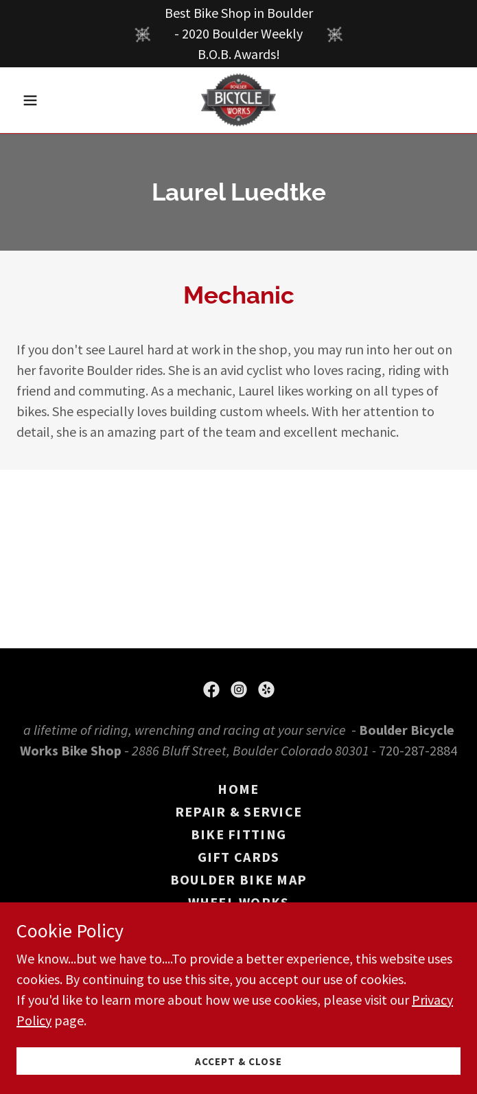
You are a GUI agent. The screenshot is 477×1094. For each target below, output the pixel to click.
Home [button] (238, 788)
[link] (239, 100)
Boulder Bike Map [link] (238, 879)
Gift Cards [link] (239, 856)
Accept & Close (238, 1061)
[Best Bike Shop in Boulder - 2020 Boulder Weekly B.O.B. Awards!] (238, 34)
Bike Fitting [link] (238, 834)
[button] (49, 100)
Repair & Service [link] (238, 811)
